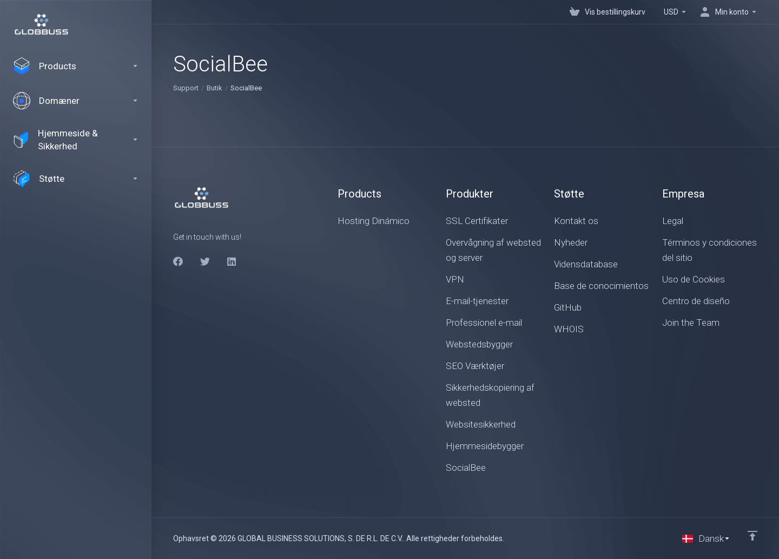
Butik (214, 88)
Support (186, 88)
